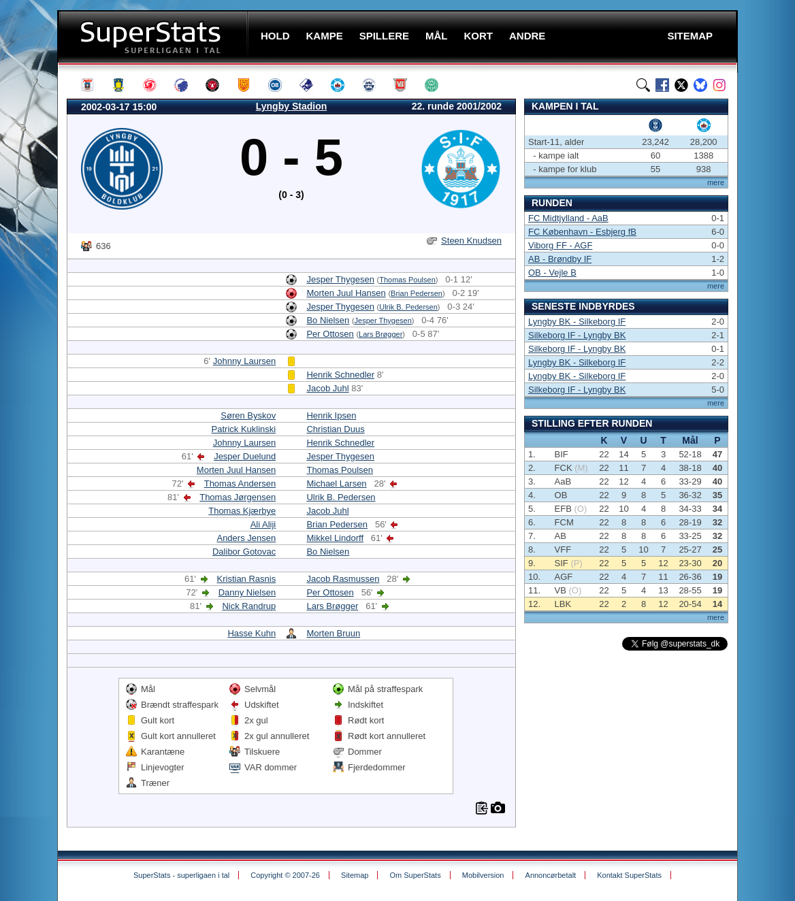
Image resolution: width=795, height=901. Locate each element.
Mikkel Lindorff (334, 538)
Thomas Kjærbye (242, 511)
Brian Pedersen (416, 293)
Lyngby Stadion (291, 106)
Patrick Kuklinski (244, 429)
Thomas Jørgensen (237, 497)
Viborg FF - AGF (560, 245)
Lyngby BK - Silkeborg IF (577, 321)
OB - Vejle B (552, 272)
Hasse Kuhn (251, 633)
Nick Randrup (249, 606)
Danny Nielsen (247, 592)
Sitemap (354, 875)
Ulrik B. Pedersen (408, 307)
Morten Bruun (333, 633)
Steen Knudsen (471, 240)
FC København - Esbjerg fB (582, 232)
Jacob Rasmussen (342, 579)
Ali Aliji (263, 524)
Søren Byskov (248, 415)
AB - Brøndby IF (559, 259)
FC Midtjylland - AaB (568, 218)
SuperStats (154, 36)
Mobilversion (483, 875)
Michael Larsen (336, 483)
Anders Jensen (246, 538)
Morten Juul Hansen (345, 293)
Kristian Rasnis (246, 579)
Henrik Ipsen (331, 415)
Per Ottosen (329, 334)
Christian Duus (335, 429)
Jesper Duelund (245, 456)
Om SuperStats (414, 875)
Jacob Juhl (327, 388)
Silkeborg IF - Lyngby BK (577, 335)
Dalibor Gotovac (244, 551)
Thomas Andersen (240, 483)
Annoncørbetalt (551, 875)
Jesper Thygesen (340, 279)
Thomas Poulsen (407, 280)
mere (715, 182)
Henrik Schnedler (340, 375)
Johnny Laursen (244, 361)
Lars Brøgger (380, 334)
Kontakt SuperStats (629, 875)
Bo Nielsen (327, 320)
